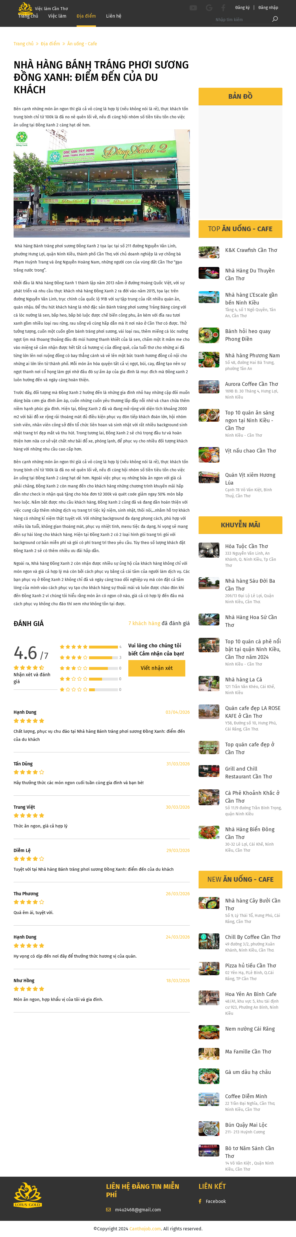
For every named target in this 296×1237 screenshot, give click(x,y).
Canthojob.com (145, 1229)
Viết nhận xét (157, 668)
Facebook (212, 1201)
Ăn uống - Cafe (82, 43)
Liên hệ (113, 23)
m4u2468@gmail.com (133, 1209)
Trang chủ (28, 23)
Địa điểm (86, 23)
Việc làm (57, 23)
